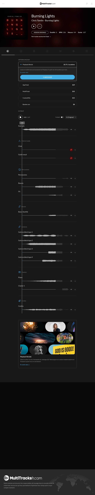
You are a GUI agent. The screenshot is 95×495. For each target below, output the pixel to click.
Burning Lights (52, 20)
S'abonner (47, 77)
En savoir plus (24, 72)
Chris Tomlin (37, 20)
